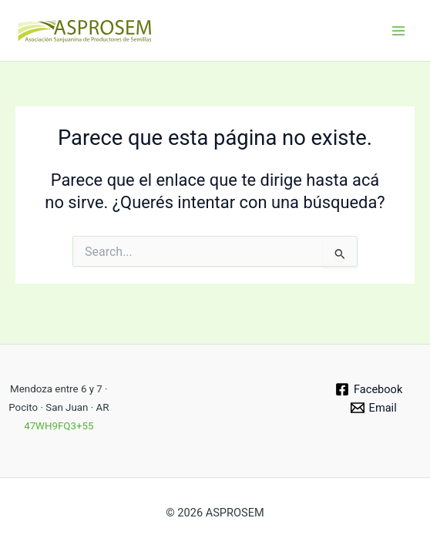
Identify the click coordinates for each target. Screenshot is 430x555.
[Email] (373, 408)
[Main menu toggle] (398, 31)
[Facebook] (369, 389)
